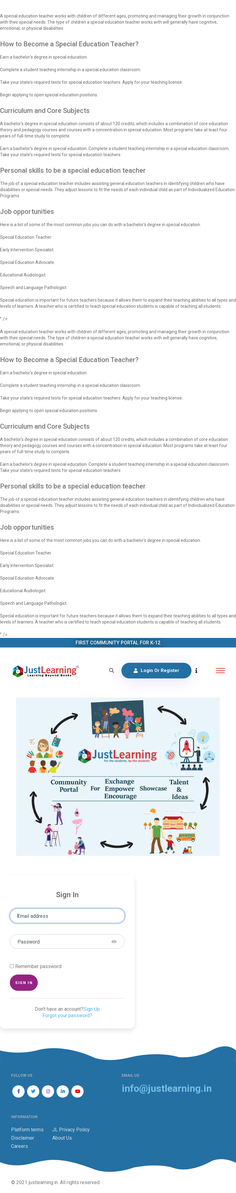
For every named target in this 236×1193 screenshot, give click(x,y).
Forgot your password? (67, 1015)
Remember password (38, 966)
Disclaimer (22, 1138)
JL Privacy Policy (71, 1130)
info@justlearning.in (167, 1088)
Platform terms (27, 1130)
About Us (62, 1138)
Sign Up (91, 1009)
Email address (33, 916)
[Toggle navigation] (220, 670)
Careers (19, 1146)
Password (29, 942)
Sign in (24, 982)
